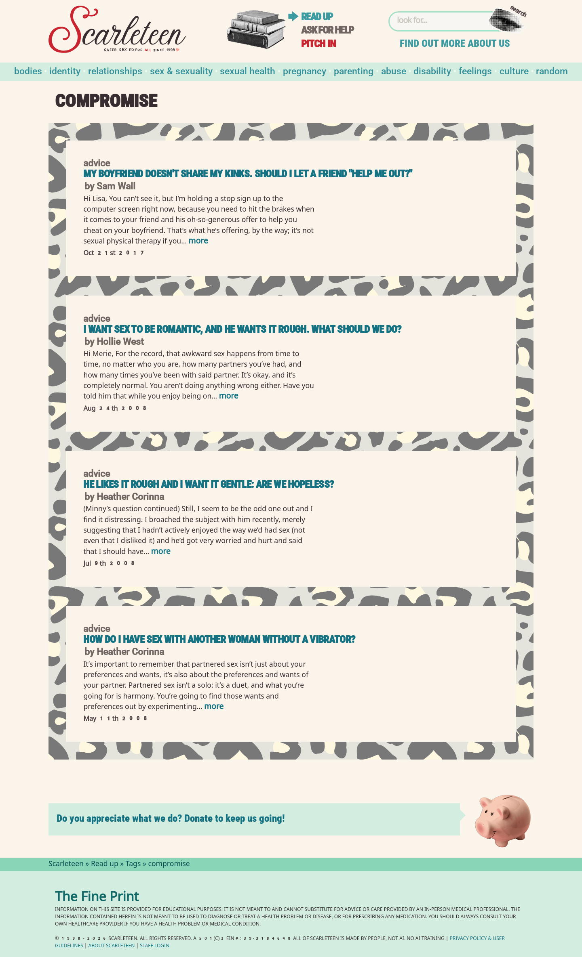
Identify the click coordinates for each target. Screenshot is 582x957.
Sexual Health (247, 70)
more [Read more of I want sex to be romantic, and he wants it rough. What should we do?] (228, 396)
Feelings (475, 70)
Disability (432, 70)
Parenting (353, 70)
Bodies (28, 70)
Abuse (393, 70)
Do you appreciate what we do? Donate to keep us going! (171, 818)
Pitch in (318, 44)
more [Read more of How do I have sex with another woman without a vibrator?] (214, 707)
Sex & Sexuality (181, 70)
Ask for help (327, 30)
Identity (64, 70)
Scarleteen (66, 864)
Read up (317, 17)
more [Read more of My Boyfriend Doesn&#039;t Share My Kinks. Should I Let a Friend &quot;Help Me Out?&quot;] (198, 241)
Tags (133, 864)
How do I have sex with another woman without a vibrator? (219, 639)
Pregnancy (304, 70)
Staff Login (154, 946)
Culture (514, 70)
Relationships (115, 70)
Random (552, 70)
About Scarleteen (112, 946)
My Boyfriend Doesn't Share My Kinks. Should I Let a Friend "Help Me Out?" (247, 174)
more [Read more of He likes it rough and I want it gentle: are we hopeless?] (160, 552)
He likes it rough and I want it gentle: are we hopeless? (208, 484)
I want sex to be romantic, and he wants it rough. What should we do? (242, 329)
